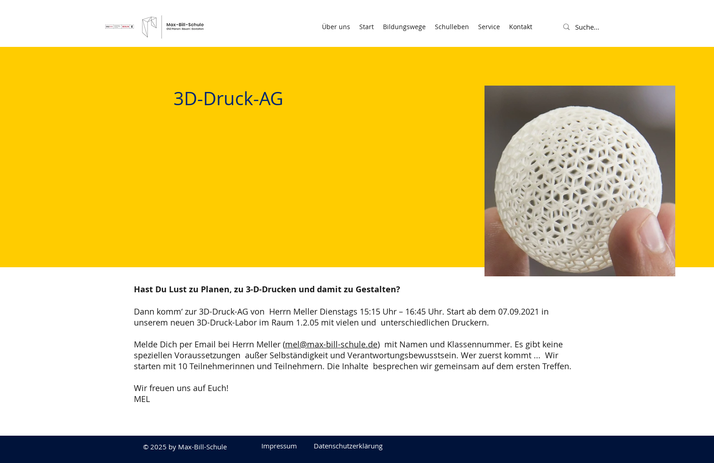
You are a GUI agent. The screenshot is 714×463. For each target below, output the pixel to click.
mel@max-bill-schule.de (331, 344)
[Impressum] (279, 446)
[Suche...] (597, 27)
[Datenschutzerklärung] (347, 446)
